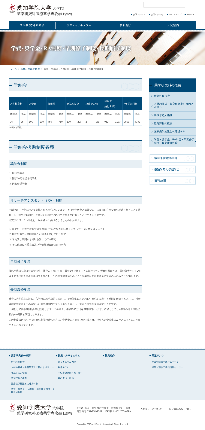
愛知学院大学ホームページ (165, 362)
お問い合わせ (157, 14)
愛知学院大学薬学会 (172, 169)
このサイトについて (151, 409)
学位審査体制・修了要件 (70, 372)
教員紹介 (125, 25)
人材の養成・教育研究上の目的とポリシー (173, 105)
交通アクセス (139, 14)
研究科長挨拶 (161, 95)
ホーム (13, 69)
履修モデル (63, 367)
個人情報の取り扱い (180, 409)
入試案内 (172, 25)
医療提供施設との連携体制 (168, 131)
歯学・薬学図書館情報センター (167, 367)
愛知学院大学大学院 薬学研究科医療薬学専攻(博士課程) (40, 10)
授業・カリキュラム (79, 25)
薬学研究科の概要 (32, 25)
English (190, 14)
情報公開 (172, 180)
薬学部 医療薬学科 (172, 158)
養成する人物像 (162, 115)
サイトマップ (175, 14)
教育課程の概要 (162, 123)
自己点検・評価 (66, 378)
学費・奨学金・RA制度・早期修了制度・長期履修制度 (174, 141)
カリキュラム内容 (67, 362)
